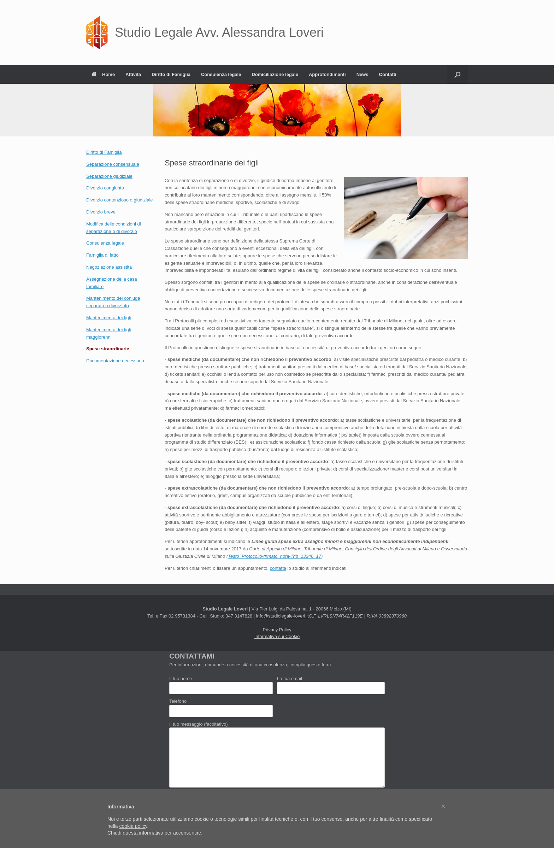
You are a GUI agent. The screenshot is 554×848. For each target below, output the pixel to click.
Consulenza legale (221, 74)
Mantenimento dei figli (108, 317)
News (362, 74)
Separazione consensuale (112, 164)
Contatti (387, 74)
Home (103, 74)
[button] (457, 74)
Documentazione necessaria (115, 360)
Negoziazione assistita (109, 267)
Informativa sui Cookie (277, 636)
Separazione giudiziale (109, 176)
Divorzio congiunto (105, 188)
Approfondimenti (327, 74)
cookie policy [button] (133, 826)
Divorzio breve (101, 212)
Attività (133, 74)
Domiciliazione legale (275, 74)
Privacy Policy (277, 629)
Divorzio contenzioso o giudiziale (119, 200)
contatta (278, 568)
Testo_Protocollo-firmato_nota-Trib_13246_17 (274, 556)
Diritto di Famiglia (171, 74)
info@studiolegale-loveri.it (282, 616)
